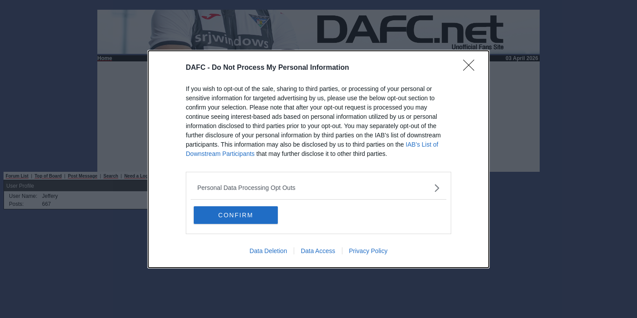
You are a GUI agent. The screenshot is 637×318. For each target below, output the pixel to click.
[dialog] (318, 159)
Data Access (318, 250)
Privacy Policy (368, 250)
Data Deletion (268, 250)
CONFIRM (235, 215)
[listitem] (318, 188)
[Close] (471, 68)
